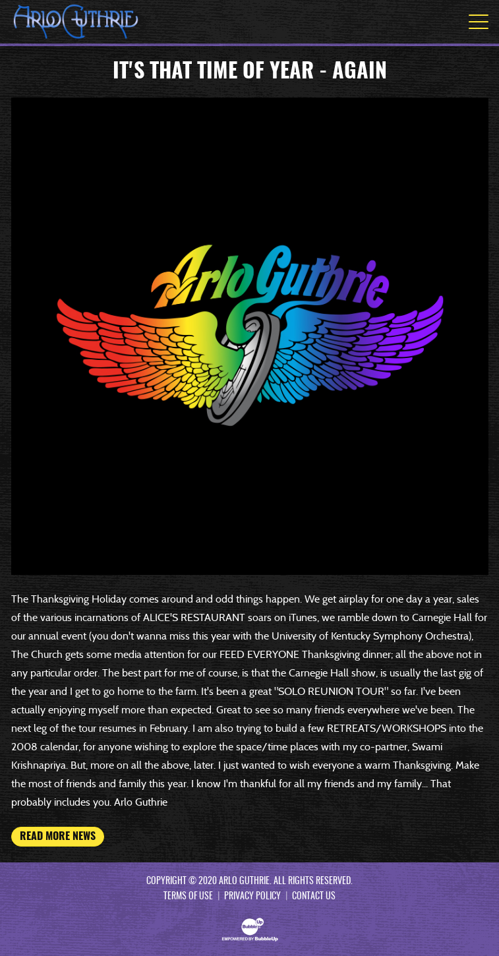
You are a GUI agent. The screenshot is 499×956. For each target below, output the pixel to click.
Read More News (58, 836)
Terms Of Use (188, 896)
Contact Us (314, 896)
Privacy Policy (252, 896)
